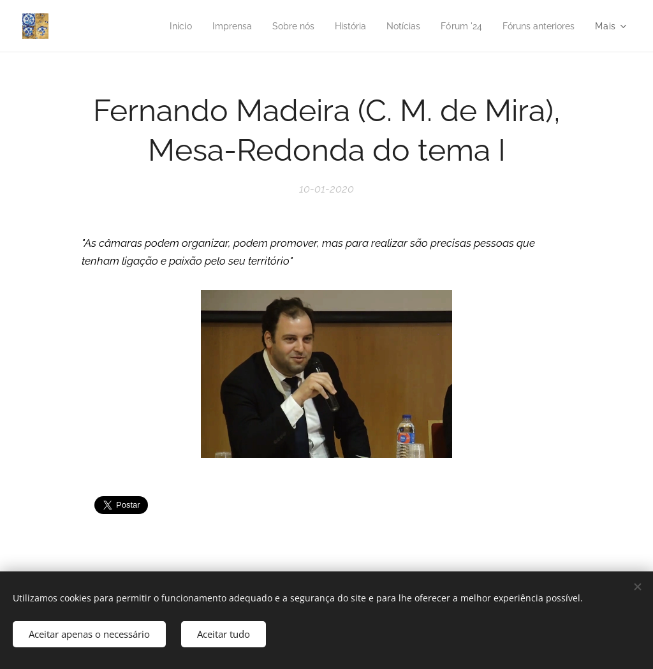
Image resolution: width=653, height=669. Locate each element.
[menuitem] (158, 26)
